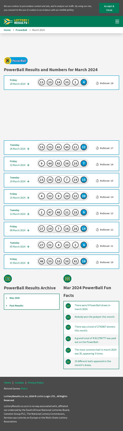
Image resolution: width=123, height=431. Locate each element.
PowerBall (21, 29)
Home (7, 29)
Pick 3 (24, 388)
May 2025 (15, 297)
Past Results (16, 305)
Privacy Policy (36, 382)
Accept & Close (109, 8)
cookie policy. (66, 9)
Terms (7, 382)
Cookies (19, 382)
